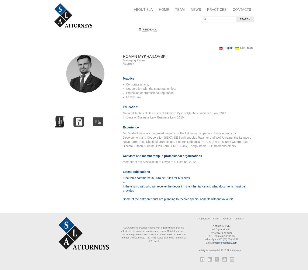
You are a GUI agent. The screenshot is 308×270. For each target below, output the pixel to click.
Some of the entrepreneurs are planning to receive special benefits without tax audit (178, 199)
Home (164, 9)
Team (179, 9)
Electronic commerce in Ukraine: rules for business (156, 178)
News (196, 9)
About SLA (143, 9)
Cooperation (203, 218)
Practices (217, 9)
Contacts (242, 9)
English (226, 47)
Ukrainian (244, 47)
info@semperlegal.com (225, 242)
